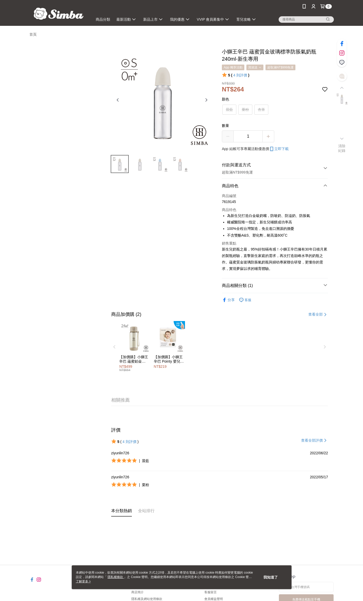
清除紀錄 (342, 148)
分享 (228, 300)
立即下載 (279, 149)
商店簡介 (137, 592)
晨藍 (229, 109)
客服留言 (210, 592)
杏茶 (261, 109)
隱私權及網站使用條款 (146, 599)
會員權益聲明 (213, 599)
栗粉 (245, 109)
